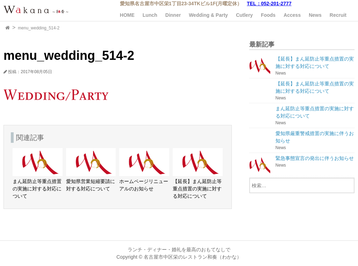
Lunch (150, 15)
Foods (268, 15)
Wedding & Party (208, 15)
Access (292, 15)
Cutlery (244, 15)
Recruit (338, 15)
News (315, 15)
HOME (127, 15)
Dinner (173, 15)
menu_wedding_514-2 (38, 28)
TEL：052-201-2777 (269, 3)
